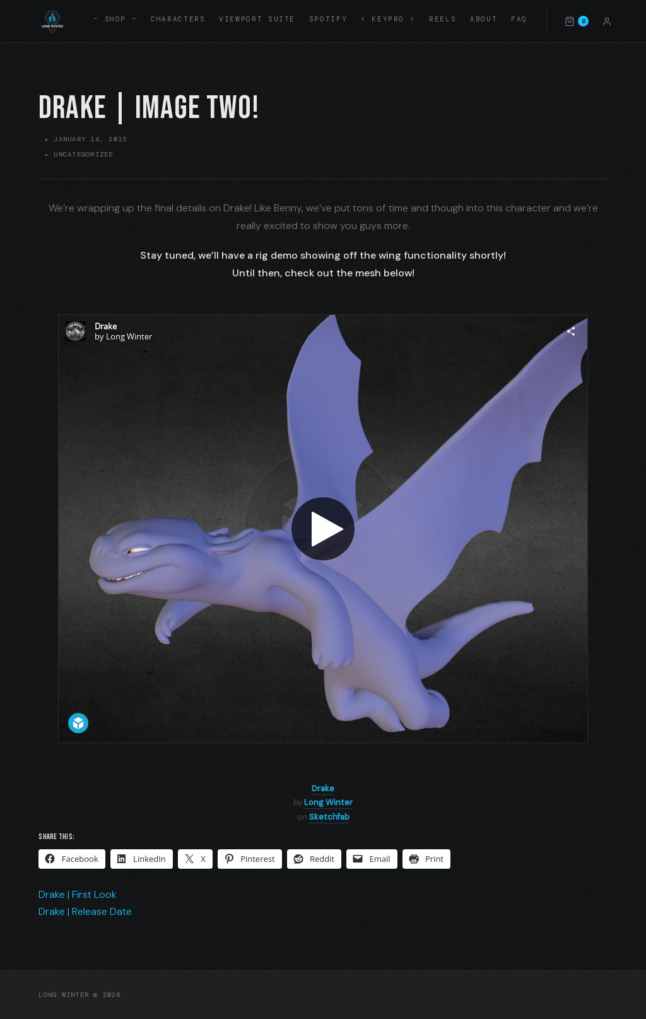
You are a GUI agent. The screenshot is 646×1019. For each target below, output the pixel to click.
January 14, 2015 (90, 139)
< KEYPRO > (388, 19)
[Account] (607, 20)
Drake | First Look (77, 894)
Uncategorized (83, 154)
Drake (323, 788)
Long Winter (328, 802)
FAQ (519, 19)
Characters (178, 19)
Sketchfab (329, 816)
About (483, 19)
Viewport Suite (257, 19)
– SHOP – (115, 19)
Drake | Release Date (85, 911)
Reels (442, 19)
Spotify (328, 19)
